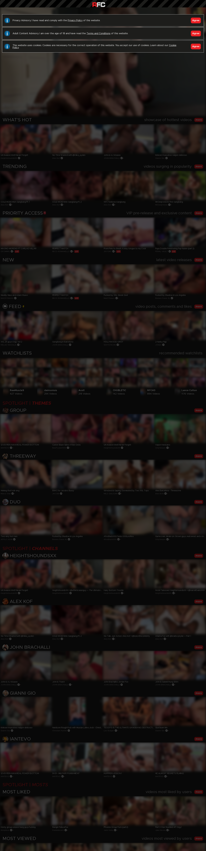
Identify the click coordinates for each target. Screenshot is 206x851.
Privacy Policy (75, 20)
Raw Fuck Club (98, 4)
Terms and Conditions (98, 33)
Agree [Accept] (195, 20)
